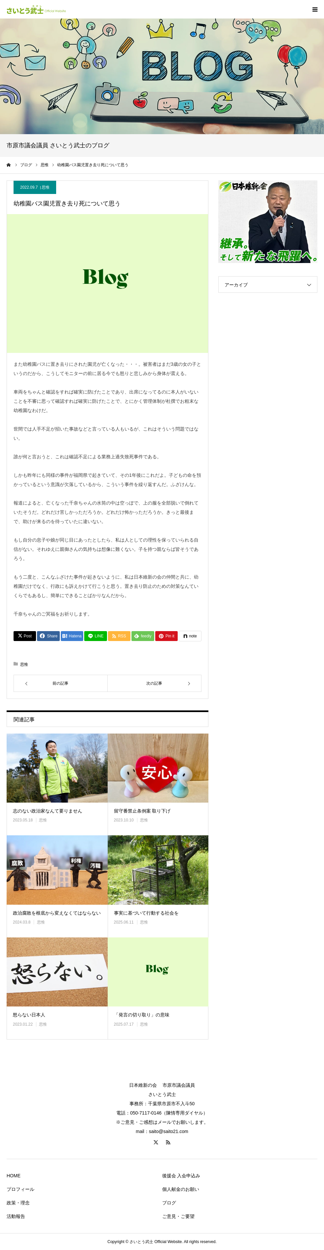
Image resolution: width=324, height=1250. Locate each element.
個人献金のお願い (180, 1189)
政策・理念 (18, 1202)
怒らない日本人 (29, 1014)
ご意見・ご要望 (178, 1216)
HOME (13, 1175)
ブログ (169, 1202)
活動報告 (16, 1216)
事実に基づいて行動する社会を (146, 913)
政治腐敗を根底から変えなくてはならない (57, 913)
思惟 (46, 187)
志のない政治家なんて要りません (47, 811)
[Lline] (95, 636)
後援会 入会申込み (181, 1175)
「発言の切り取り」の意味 (141, 1014)
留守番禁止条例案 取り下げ (142, 811)
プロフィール (20, 1189)
